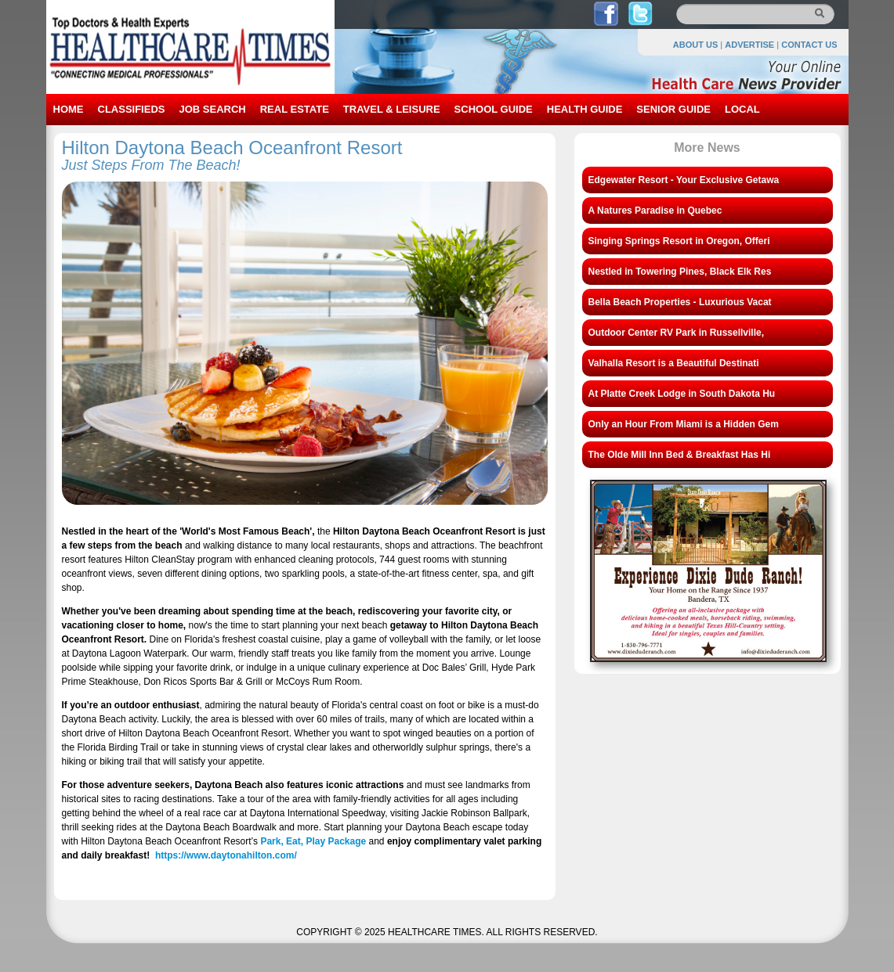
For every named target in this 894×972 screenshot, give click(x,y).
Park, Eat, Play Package (313, 841)
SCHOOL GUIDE (493, 109)
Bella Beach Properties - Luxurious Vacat (680, 302)
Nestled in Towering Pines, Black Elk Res (680, 271)
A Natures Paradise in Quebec (655, 210)
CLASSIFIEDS (131, 109)
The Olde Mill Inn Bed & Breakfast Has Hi (679, 454)
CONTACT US (809, 44)
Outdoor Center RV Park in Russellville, (676, 332)
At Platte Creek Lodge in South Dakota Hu (682, 393)
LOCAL (742, 109)
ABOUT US (695, 44)
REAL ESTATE (294, 109)
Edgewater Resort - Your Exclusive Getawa (684, 180)
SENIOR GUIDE (673, 109)
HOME (68, 109)
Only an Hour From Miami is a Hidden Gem (683, 424)
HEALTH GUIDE (585, 109)
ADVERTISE (749, 44)
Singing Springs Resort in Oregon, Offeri (679, 241)
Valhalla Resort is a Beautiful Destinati (673, 363)
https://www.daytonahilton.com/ (226, 855)
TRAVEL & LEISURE (391, 109)
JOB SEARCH (212, 109)
